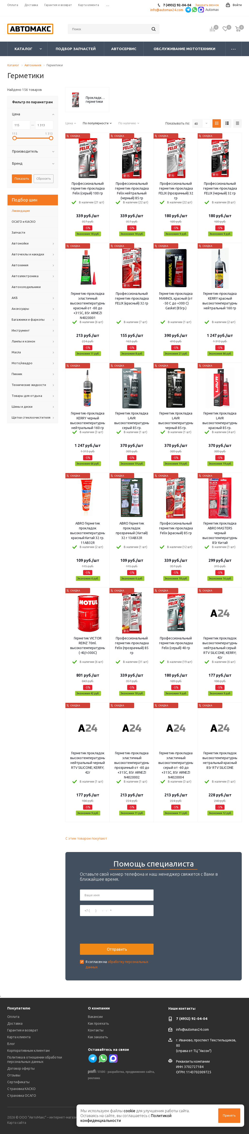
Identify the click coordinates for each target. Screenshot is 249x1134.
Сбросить (43, 178)
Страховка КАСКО (21, 1089)
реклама (94, 1078)
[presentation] (117, 929)
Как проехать (98, 1023)
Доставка (15, 1023)
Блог (11, 1044)
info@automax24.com (192, 1029)
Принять (229, 1115)
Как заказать (98, 1037)
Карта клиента (19, 1037)
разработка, (116, 1072)
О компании (99, 1008)
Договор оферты (21, 1068)
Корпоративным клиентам (28, 1050)
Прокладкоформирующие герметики (96, 100)
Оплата (13, 1017)
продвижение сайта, (140, 1072)
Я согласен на (117, 964)
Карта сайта (16, 1123)
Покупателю (18, 1008)
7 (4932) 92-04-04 (191, 1018)
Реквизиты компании (193, 1061)
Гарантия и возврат (22, 1030)
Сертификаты (18, 1082)
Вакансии (95, 1017)
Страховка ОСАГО (21, 1095)
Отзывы (13, 1075)
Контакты (95, 1030)
